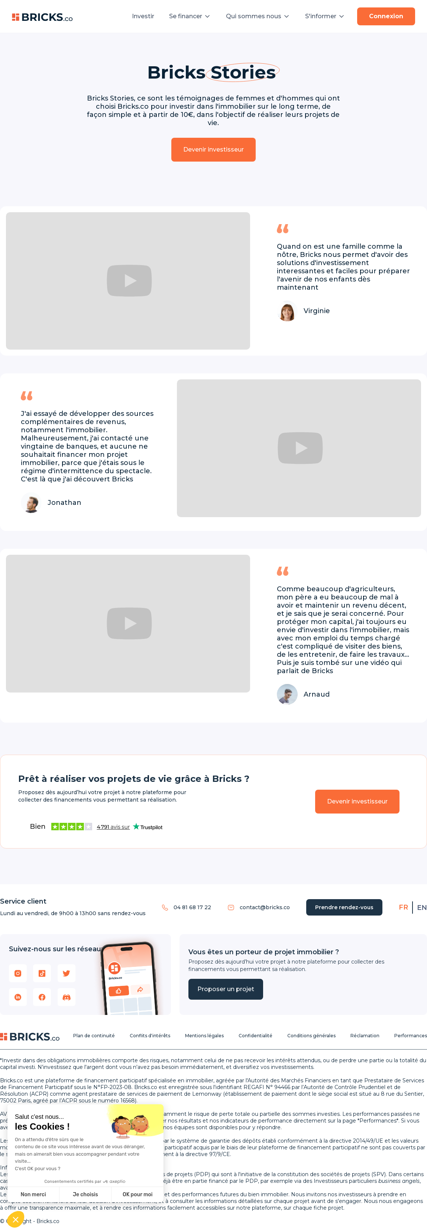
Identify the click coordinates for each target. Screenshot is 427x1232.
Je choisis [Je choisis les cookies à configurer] (85, 1194)
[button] (190, 16)
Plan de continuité (94, 1035)
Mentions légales (204, 1035)
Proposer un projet (225, 989)
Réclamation (364, 1035)
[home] (42, 16)
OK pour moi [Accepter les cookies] (138, 1194)
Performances (410, 1035)
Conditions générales (311, 1035)
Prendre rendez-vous (344, 907)
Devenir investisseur (213, 149)
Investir (143, 16)
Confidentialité (255, 1035)
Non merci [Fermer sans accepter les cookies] (33, 1194)
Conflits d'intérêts (150, 1035)
